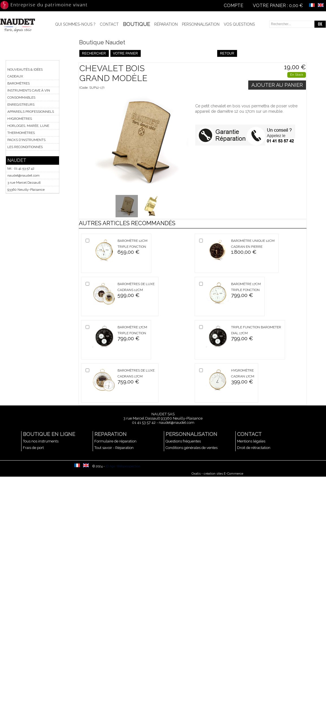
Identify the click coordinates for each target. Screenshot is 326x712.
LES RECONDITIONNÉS (25, 147)
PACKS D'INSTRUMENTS (26, 140)
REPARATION (110, 434)
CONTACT (249, 434)
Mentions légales (251, 441)
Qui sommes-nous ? (75, 24)
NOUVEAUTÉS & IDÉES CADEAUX (25, 73)
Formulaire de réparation (115, 441)
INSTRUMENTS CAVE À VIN (28, 90)
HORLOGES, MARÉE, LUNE (28, 126)
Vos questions (239, 24)
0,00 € (296, 5)
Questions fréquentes (183, 441)
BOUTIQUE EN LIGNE (49, 434)
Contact (109, 24)
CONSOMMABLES (21, 97)
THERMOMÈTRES (21, 133)
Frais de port (33, 448)
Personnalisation (200, 24)
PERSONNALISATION (191, 434)
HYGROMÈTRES (19, 119)
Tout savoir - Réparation (114, 448)
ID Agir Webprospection (123, 466)
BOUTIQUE (136, 24)
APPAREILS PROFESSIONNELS (30, 112)
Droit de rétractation (253, 448)
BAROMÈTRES (18, 83)
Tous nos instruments (40, 441)
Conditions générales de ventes (192, 448)
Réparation (166, 24)
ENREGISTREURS (20, 105)
